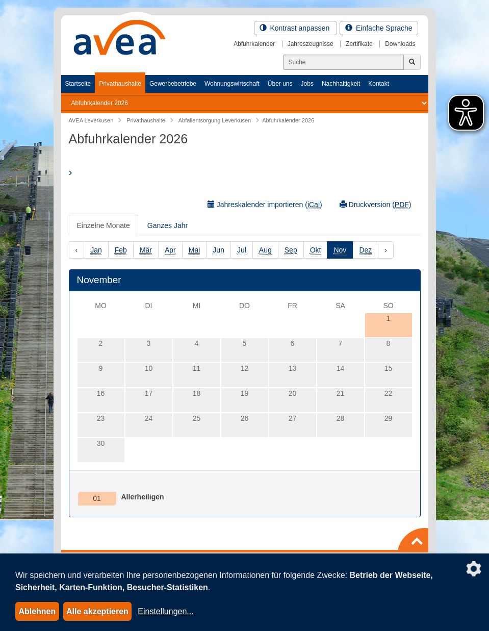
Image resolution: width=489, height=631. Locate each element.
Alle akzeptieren (97, 611)
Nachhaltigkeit (341, 83)
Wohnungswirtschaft (232, 83)
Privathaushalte (120, 83)
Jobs (307, 83)
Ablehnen (37, 611)
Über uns (280, 83)
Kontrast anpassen (296, 28)
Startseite (78, 83)
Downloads (400, 43)
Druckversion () (375, 204)
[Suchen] (343, 62)
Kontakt (378, 83)
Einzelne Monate (103, 225)
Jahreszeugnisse (310, 43)
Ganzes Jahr (167, 225)
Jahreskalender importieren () (265, 204)
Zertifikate (359, 43)
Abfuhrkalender (254, 43)
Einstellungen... (165, 611)
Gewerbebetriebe (172, 83)
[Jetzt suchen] (412, 62)
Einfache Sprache (378, 28)
